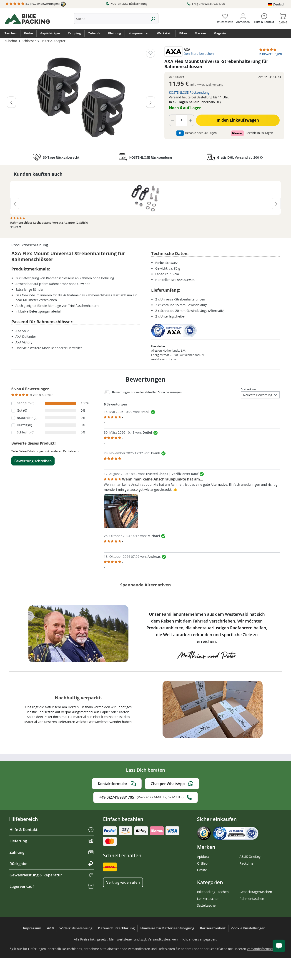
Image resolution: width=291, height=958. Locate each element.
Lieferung (51, 840)
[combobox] (111, 18)
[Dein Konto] (243, 17)
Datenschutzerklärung (116, 928)
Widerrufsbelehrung (76, 928)
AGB (50, 928)
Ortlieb (202, 863)
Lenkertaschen (208, 898)
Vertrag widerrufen (123, 882)
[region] (81, 97)
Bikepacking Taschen (213, 892)
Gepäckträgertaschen (255, 892)
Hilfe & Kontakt (51, 829)
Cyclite (202, 870)
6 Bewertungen (270, 54)
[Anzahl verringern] (172, 120)
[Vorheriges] (11, 102)
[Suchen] (153, 18)
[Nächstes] (150, 102)
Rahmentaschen (251, 898)
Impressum (32, 928)
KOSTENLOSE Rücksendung (126, 4)
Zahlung (51, 852)
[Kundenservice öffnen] (279, 946)
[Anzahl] (181, 120)
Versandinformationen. (264, 949)
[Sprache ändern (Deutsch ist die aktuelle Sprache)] (276, 4)
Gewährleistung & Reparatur (51, 875)
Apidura (203, 856)
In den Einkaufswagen (238, 120)
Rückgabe (51, 863)
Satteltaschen (207, 905)
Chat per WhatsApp (172, 783)
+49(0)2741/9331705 (145, 797)
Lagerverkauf (51, 886)
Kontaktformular (117, 783)
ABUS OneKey (250, 856)
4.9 (36, 4)
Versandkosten (159, 939)
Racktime (246, 863)
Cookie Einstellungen (248, 928)
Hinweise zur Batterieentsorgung (167, 928)
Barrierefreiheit (213, 928)
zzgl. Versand (214, 85)
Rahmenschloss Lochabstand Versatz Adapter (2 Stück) (49, 223)
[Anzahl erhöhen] (190, 120)
